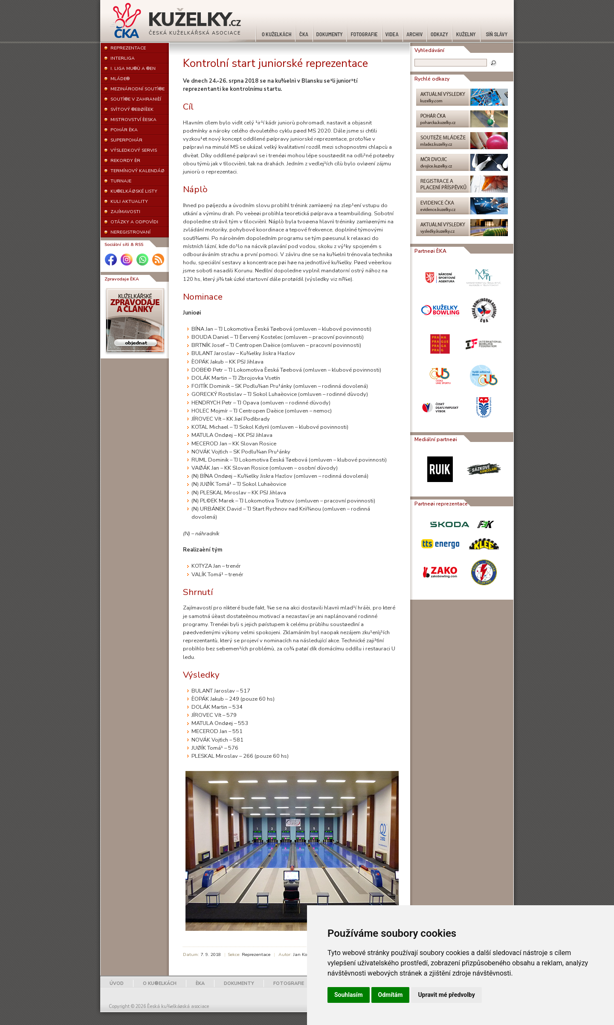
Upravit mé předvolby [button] (446, 994)
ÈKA (200, 983)
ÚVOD (117, 983)
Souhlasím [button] (348, 994)
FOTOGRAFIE (288, 983)
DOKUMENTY (239, 983)
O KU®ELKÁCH (160, 983)
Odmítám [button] (390, 994)
